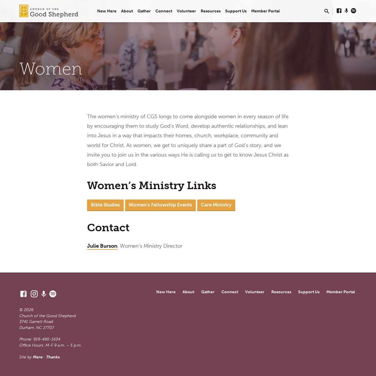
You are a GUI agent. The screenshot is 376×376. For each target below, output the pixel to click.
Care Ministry (216, 205)
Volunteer (186, 11)
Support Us (236, 11)
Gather (144, 11)
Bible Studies (105, 205)
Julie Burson (102, 246)
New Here (106, 11)
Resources (211, 11)
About (127, 11)
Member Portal (265, 11)
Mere (38, 357)
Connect (163, 11)
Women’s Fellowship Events (160, 205)
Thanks (53, 357)
